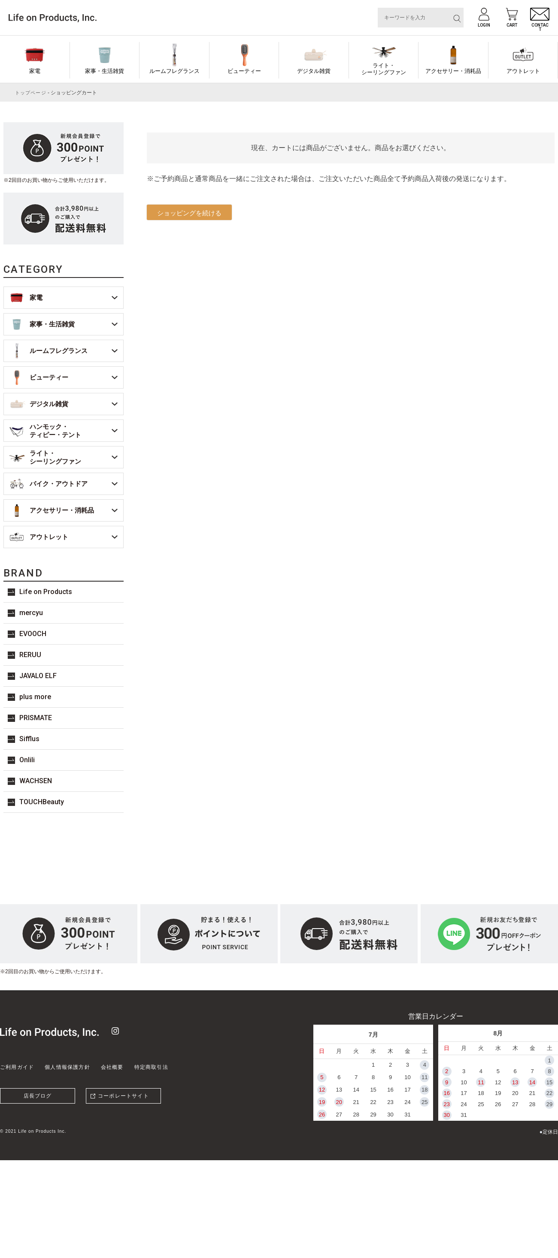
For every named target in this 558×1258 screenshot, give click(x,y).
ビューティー (244, 71)
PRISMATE (35, 718)
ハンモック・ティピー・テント (55, 431)
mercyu (31, 613)
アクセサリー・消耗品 (453, 71)
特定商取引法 (151, 1067)
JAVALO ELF (38, 676)
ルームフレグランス (174, 71)
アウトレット (523, 71)
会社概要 (112, 1067)
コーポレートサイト (123, 1096)
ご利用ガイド (17, 1067)
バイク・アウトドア (59, 483)
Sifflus (29, 739)
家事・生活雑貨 (104, 71)
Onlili (27, 760)
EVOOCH (32, 634)
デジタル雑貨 (314, 71)
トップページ (30, 92)
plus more (35, 697)
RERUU (30, 655)
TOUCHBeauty (41, 802)
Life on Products (45, 592)
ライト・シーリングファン (383, 68)
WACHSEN (35, 781)
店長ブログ (38, 1096)
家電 (34, 71)
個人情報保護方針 (67, 1067)
